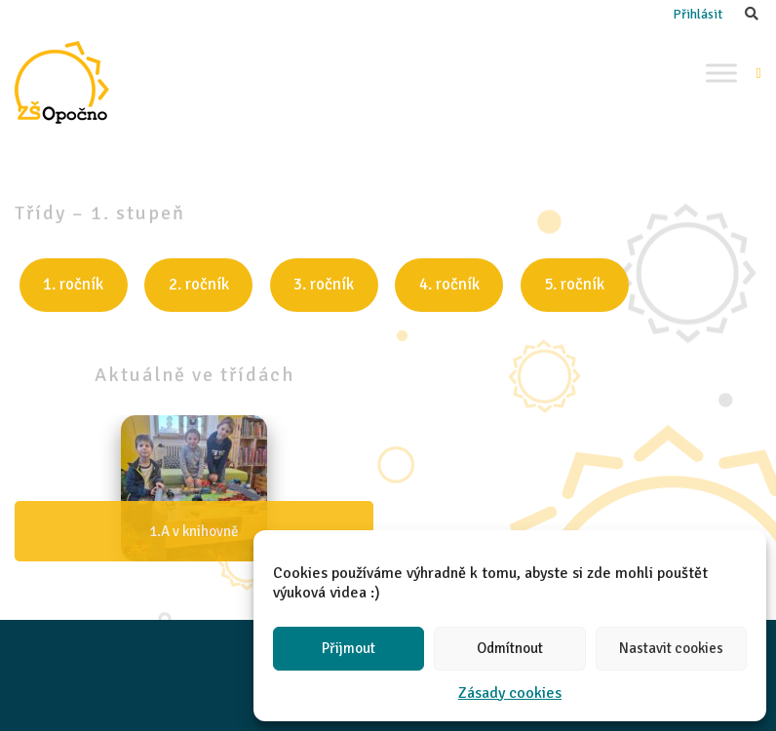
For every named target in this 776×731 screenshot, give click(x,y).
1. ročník (73, 284)
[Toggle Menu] (721, 72)
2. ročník (199, 284)
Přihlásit (697, 14)
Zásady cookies (510, 693)
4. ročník (449, 284)
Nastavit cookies (671, 648)
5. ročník (574, 284)
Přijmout (348, 648)
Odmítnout (510, 648)
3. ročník (323, 284)
